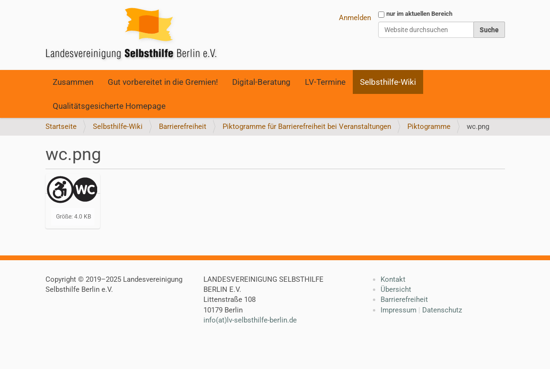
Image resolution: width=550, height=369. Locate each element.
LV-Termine (325, 82)
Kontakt (393, 279)
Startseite (61, 126)
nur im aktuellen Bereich (419, 13)
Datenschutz (442, 310)
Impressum (398, 310)
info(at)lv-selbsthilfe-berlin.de (250, 320)
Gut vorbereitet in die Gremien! (163, 82)
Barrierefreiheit (182, 126)
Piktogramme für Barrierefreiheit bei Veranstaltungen (307, 126)
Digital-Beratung (261, 82)
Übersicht (396, 289)
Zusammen (73, 82)
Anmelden (355, 17)
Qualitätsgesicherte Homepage (109, 106)
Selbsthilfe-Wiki (388, 82)
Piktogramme (428, 126)
